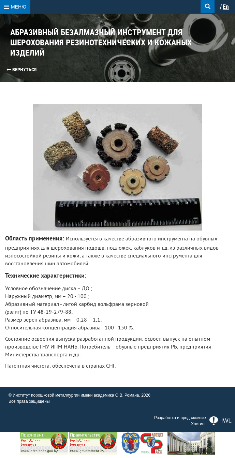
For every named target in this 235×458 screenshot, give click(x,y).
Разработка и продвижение (180, 417)
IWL (220, 420)
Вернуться (21, 69)
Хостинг (198, 424)
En (226, 7)
